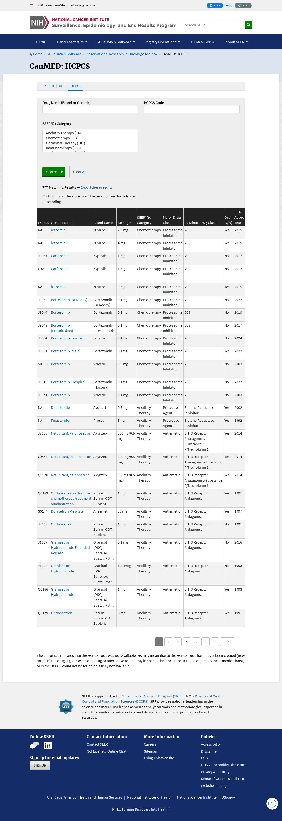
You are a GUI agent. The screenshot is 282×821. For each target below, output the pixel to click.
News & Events (202, 41)
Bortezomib (60, 312)
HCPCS (75, 85)
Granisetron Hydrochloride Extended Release (70, 547)
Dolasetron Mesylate (67, 511)
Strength (125, 222)
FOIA (205, 757)
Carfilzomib (60, 255)
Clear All (79, 171)
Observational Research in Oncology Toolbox (121, 54)
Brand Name (103, 222)
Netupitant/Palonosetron (71, 433)
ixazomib (58, 230)
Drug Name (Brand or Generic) (66, 102)
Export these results (96, 187)
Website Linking (214, 785)
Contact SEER (97, 744)
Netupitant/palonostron (70, 475)
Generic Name (62, 222)
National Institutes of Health (149, 797)
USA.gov (228, 797)
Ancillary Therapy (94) (90, 132)
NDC (62, 85)
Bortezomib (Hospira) (68, 381)
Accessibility (211, 744)
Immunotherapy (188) (90, 148)
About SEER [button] (235, 41)
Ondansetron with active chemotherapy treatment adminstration (71, 498)
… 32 (227, 641)
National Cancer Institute (197, 797)
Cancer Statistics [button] (70, 41)
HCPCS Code (154, 102)
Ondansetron (61, 524)
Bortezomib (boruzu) (68, 338)
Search (51, 171)
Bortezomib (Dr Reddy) (69, 299)
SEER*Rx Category (56, 123)
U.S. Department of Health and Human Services (84, 797)
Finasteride (60, 420)
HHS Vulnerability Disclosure (224, 764)
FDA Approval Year (241, 217)
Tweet (229, 5)
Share (216, 6)
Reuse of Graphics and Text (222, 778)
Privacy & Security (215, 771)
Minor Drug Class (202, 222)
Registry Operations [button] (161, 41)
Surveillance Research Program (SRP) (152, 696)
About (49, 85)
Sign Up (40, 765)
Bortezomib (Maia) (66, 350)
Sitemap (150, 751)
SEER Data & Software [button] (114, 41)
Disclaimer (209, 751)
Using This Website (159, 757)
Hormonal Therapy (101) (90, 142)
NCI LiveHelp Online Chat (106, 751)
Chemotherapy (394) (90, 137)
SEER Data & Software (64, 54)
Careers (150, 744)
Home (41, 41)
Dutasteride (60, 407)
